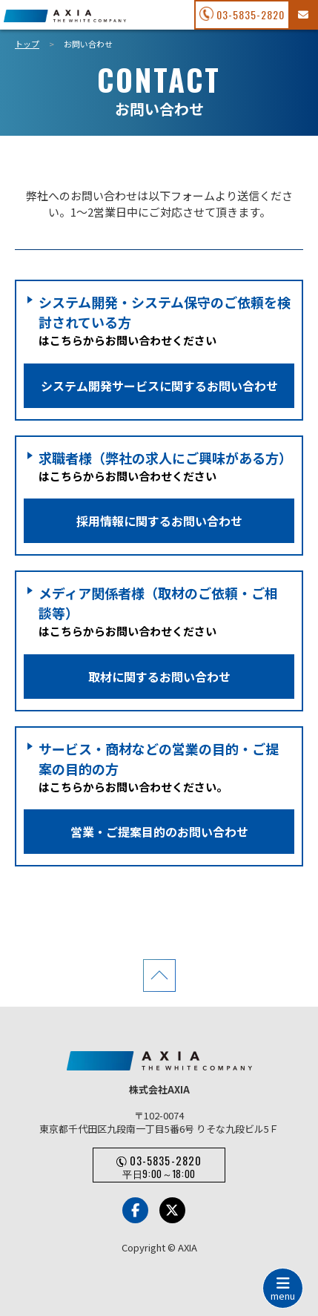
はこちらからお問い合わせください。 (159, 796)
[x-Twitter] (172, 1210)
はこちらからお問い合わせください (159, 349)
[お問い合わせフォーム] (302, 14)
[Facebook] (135, 1210)
